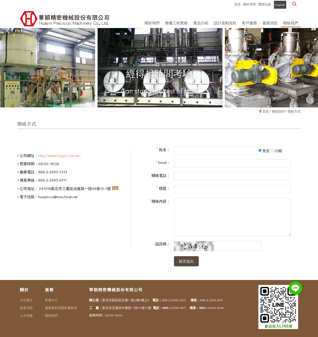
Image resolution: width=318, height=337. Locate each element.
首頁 (265, 111)
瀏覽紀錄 (264, 4)
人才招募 (26, 315)
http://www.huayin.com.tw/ (59, 155)
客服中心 (51, 300)
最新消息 (26, 308)
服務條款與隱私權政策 (61, 308)
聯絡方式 (294, 111)
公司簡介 (26, 300)
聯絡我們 (278, 111)
